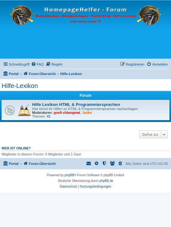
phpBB (69, 175)
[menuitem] (37, 64)
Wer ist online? (16, 148)
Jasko (87, 112)
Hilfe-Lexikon (20, 85)
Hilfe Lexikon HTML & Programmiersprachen (76, 104)
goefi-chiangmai (67, 112)
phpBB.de (106, 181)
